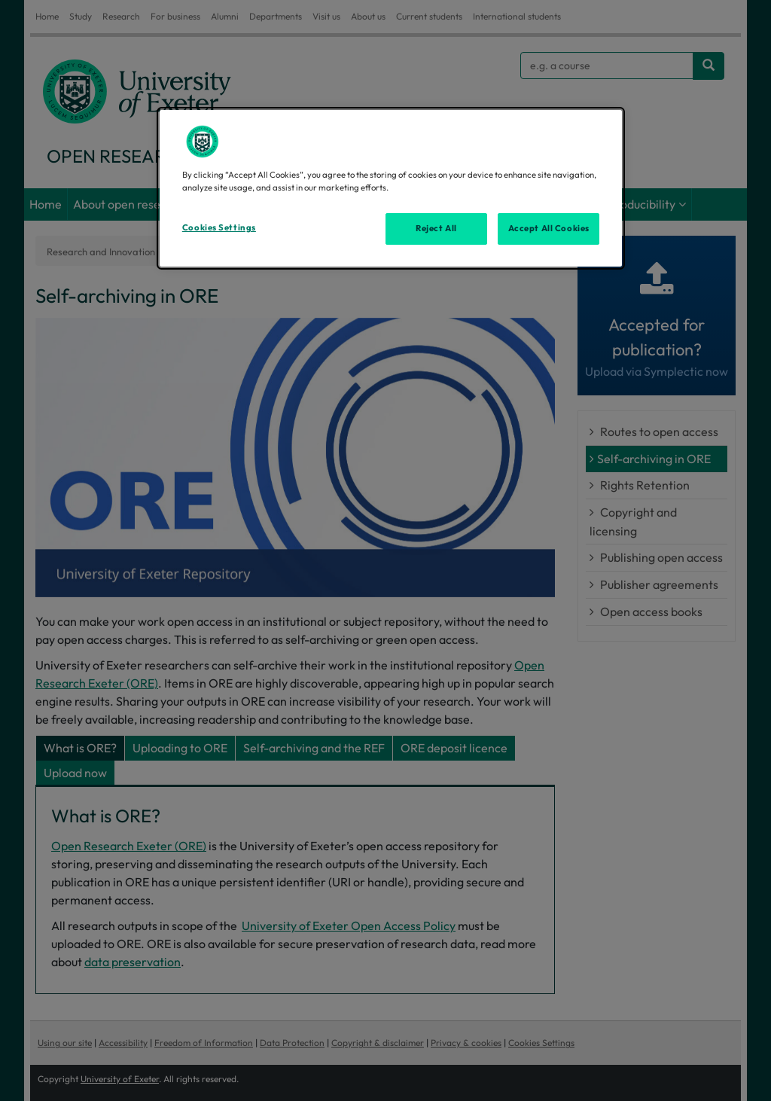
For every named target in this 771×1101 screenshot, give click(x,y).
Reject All (436, 228)
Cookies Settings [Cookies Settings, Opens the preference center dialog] (219, 227)
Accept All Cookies (549, 228)
